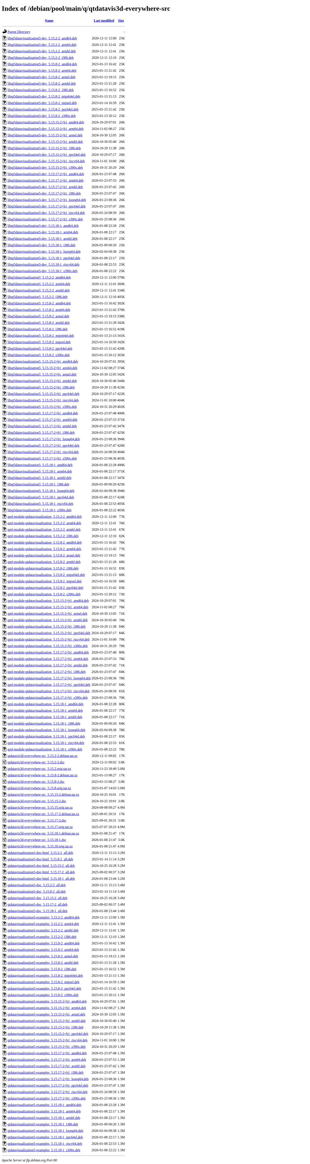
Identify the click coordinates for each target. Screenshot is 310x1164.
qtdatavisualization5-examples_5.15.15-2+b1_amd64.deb (47, 1001)
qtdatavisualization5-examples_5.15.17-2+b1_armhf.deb (46, 1066)
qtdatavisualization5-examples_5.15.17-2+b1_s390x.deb (46, 1098)
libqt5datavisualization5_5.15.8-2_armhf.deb (39, 323)
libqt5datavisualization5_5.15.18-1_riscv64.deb (40, 504)
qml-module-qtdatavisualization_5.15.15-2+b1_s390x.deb (48, 646)
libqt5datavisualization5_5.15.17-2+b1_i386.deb (41, 432)
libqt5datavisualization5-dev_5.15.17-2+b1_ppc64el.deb (46, 206)
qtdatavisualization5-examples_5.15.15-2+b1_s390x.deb (46, 1047)
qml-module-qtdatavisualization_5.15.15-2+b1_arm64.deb (48, 607)
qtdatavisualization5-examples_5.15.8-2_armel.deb (43, 956)
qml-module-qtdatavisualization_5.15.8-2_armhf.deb (44, 562)
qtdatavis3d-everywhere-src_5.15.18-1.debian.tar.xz (43, 833)
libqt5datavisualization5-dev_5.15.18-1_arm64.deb (43, 232)
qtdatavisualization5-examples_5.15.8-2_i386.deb (42, 969)
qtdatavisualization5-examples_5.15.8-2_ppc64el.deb (44, 988)
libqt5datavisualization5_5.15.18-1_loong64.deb (41, 491)
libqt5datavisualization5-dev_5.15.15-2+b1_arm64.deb (46, 129)
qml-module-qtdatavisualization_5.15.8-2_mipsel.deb (44, 581)
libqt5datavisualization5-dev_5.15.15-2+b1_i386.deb (44, 148)
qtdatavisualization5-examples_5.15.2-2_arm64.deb (43, 924)
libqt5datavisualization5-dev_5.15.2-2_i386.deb (41, 57)
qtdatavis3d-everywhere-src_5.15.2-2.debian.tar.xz (43, 756)
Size (121, 20)
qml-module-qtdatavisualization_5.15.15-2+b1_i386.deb (46, 626)
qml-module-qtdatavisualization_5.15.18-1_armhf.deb (45, 717)
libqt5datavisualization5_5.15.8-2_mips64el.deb (41, 335)
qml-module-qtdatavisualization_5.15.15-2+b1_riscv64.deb (49, 639)
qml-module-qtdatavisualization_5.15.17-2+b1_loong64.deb (49, 678)
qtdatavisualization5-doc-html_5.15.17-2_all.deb (41, 872)
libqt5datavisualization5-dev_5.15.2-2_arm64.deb (42, 45)
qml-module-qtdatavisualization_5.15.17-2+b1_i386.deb (46, 672)
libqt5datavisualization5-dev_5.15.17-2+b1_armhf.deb (45, 187)
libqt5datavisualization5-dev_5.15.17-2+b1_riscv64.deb (46, 213)
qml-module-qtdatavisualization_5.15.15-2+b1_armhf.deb (48, 620)
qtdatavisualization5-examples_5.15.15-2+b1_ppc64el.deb (48, 1034)
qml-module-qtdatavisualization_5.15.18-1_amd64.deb (45, 704)
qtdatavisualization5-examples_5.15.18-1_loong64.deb (45, 1131)
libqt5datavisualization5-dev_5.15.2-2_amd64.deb (42, 38)
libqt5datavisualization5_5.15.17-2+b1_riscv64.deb (43, 452)
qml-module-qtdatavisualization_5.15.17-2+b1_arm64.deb (48, 659)
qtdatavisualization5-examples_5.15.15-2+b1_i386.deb (46, 1027)
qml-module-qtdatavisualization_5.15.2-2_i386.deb (43, 536)
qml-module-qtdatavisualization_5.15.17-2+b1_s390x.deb (48, 697)
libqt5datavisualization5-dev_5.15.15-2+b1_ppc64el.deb (46, 154)
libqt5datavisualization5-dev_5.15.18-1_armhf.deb (43, 238)
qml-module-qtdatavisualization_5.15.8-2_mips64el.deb (46, 575)
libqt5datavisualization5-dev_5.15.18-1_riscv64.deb (43, 264)
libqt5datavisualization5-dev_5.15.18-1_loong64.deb (44, 251)
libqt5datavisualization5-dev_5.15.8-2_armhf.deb (42, 83)
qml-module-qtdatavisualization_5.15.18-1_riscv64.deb (46, 743)
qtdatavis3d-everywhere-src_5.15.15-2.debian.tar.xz (43, 794)
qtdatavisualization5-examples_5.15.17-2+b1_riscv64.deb (47, 1092)
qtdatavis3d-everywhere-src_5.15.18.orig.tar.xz (40, 846)
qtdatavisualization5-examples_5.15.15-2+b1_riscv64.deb (47, 1040)
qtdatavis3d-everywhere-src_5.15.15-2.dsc (37, 801)
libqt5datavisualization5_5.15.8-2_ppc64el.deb (40, 348)
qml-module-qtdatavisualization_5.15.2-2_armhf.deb (44, 529)
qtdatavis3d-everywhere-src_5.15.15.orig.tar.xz (40, 807)
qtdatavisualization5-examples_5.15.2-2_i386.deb (42, 937)
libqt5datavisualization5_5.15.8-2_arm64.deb (39, 310)
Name (49, 20)
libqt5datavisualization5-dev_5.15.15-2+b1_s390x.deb (45, 167)
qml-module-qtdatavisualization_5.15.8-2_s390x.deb (44, 594)
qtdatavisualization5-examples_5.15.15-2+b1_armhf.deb (46, 1021)
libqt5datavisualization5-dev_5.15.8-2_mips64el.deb (44, 96)
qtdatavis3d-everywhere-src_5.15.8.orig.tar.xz (39, 788)
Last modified (104, 20)
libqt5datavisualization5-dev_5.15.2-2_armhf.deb (42, 51)
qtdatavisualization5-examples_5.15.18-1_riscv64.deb (45, 1143)
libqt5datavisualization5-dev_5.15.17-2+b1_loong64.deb (47, 200)
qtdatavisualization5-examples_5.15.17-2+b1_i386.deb (46, 1072)
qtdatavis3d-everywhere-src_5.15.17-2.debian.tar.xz (43, 814)
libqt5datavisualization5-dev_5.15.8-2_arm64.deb (42, 70)
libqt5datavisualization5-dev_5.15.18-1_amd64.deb (43, 226)
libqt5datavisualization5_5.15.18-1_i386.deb (38, 484)
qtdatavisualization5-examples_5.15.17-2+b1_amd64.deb (47, 1053)
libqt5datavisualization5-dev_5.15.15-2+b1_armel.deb (45, 135)
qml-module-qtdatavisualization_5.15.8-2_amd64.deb (45, 542)
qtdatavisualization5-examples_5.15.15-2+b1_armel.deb (46, 1014)
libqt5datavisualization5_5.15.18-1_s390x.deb (39, 510)
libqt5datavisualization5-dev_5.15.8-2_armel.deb (41, 77)
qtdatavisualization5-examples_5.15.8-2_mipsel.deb (43, 982)
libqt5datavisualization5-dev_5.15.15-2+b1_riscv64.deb (46, 161)
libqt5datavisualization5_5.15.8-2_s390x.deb (39, 355)
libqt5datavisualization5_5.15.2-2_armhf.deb (39, 290)
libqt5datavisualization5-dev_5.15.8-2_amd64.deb (42, 64)
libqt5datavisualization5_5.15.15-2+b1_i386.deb (41, 387)
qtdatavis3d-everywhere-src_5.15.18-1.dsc (37, 840)
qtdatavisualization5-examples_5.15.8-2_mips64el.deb (45, 975)
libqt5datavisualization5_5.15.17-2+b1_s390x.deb (42, 458)
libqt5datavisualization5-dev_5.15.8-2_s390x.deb (42, 116)
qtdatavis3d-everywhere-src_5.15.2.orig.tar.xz (39, 769)
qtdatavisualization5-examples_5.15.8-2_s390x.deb (43, 995)
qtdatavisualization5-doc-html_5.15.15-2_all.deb (41, 866)
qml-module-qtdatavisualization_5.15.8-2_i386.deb (43, 568)
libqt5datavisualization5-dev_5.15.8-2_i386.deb (41, 90)
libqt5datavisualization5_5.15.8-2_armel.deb (38, 316)
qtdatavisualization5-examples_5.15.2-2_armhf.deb (43, 930)
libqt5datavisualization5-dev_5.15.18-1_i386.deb (41, 245)
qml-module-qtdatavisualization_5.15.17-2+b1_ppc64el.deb (49, 685)
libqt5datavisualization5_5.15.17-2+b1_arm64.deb (42, 419)
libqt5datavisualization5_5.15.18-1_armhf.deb (39, 478)
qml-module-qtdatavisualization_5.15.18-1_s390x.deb (45, 749)
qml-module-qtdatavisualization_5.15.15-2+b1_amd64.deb (48, 600)
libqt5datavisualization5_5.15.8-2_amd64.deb (39, 303)
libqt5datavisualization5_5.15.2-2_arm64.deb (39, 284)
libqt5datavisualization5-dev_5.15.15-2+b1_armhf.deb (45, 142)
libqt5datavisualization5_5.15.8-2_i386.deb (38, 329)
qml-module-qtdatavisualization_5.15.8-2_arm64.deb (44, 549)
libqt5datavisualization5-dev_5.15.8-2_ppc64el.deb (43, 109)
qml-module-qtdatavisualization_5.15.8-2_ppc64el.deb (45, 588)
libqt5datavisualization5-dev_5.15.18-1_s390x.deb (43, 271)
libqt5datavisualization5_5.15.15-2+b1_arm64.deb (42, 368)
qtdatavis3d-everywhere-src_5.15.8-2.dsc (36, 781)
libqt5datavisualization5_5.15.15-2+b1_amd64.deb (43, 361)
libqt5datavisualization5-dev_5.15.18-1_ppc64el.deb (44, 258)
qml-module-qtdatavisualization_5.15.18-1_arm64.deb (45, 710)
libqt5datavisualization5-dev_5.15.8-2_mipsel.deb (42, 103)
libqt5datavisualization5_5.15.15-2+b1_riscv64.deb (43, 400)
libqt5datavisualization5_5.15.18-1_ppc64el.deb (41, 497)
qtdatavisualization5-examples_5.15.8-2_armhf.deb (43, 962)
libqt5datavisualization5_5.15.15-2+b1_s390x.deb (42, 407)
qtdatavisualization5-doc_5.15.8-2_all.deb (37, 891)
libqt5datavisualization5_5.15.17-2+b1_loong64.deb (44, 439)
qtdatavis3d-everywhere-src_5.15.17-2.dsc (37, 820)
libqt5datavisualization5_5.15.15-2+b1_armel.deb (42, 374)
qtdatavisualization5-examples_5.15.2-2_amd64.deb (44, 917)
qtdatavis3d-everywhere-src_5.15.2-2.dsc (36, 762)
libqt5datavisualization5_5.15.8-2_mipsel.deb (39, 342)
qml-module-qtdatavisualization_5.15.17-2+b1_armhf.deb (48, 665)
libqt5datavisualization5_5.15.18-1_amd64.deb (40, 465)
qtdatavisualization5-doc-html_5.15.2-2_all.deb (40, 853)
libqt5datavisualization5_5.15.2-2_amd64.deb (39, 277)
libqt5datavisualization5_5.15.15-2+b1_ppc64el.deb (43, 394)
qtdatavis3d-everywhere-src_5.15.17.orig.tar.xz (40, 827)
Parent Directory (19, 32)
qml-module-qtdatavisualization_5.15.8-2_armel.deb (44, 555)
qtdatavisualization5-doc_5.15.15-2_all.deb (37, 898)
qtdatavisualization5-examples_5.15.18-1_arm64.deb (44, 1111)
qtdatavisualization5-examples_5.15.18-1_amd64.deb (44, 1105)
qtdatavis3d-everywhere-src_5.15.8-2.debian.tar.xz (43, 775)
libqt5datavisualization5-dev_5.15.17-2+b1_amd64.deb (46, 174)
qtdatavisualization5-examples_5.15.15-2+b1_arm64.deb (47, 1008)
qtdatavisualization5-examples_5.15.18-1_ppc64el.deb (45, 1137)
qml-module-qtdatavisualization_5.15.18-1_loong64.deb (46, 730)
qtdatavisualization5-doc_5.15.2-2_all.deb (37, 885)
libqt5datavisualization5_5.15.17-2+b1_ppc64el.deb (43, 445)
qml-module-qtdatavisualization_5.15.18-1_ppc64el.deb (46, 736)
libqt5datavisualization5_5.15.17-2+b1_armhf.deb (42, 426)
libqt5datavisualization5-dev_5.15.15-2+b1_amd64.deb (46, 122)
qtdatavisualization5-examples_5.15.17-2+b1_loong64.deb (48, 1079)
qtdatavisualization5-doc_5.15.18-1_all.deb (37, 911)
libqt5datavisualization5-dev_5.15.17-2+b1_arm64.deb (46, 180)
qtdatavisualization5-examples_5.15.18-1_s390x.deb (44, 1150)
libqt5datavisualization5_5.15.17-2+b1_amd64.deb (43, 413)
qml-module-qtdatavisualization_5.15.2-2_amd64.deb (45, 516)
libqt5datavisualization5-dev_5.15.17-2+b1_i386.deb (44, 193)
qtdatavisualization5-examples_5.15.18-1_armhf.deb (44, 1118)
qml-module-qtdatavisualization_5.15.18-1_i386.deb (44, 723)
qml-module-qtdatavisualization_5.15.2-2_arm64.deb (44, 523)
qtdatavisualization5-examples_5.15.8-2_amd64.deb (44, 943)
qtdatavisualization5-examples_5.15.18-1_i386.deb (43, 1124)
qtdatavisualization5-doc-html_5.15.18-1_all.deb (41, 878)
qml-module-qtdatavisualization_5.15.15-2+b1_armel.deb (47, 613)
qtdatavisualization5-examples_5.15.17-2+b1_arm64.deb (47, 1059)
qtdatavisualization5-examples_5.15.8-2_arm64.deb (43, 950)
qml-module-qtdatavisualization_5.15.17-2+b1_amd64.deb (48, 652)
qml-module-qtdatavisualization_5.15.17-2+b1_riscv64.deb (49, 691)
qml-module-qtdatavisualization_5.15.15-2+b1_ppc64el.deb (49, 633)
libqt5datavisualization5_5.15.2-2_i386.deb (38, 297)
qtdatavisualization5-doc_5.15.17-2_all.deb (37, 904)
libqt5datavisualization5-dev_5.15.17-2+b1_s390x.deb (45, 219)
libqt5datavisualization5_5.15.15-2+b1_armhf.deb (42, 381)
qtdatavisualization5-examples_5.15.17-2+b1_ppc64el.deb (48, 1085)
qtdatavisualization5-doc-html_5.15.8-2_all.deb (40, 859)
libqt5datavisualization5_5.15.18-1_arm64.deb (40, 471)
